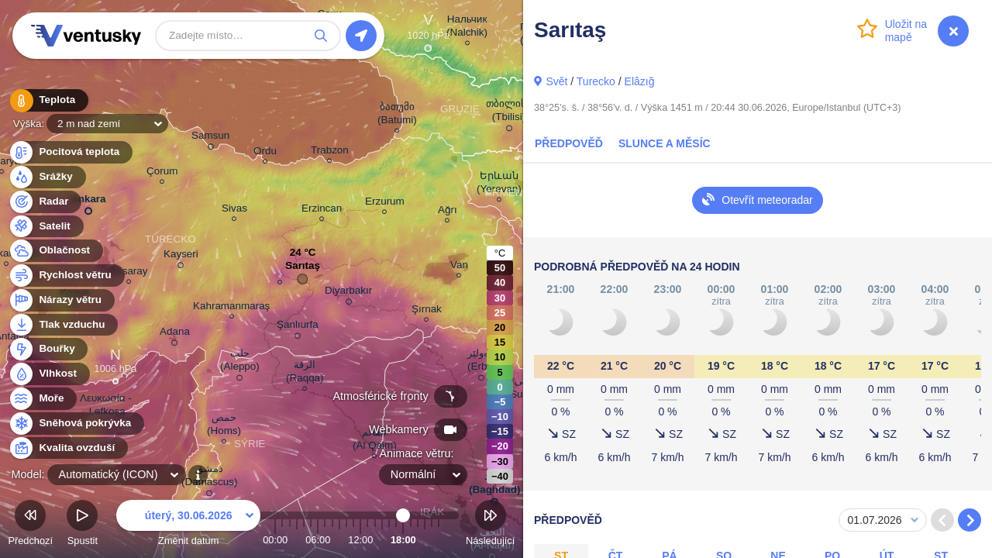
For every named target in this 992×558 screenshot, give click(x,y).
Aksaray (129, 273)
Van (459, 267)
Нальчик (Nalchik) (466, 28)
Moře (42, 399)
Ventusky (84, 35)
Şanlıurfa (298, 327)
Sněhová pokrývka (76, 423)
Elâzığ (640, 81)
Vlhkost (49, 374)
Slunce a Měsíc (664, 143)
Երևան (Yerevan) (499, 184)
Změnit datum (188, 525)
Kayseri (181, 256)
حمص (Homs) (224, 426)
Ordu (265, 153)
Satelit (46, 226)
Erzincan (321, 210)
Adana (175, 334)
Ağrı (447, 212)
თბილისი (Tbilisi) (509, 113)
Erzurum (385, 203)
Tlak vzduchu (63, 325)
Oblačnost (55, 250)
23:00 (438, 540)
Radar (45, 202)
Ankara (88, 202)
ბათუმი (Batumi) (397, 115)
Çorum (161, 173)
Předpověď (569, 143)
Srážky (47, 177)
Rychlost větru (66, 275)
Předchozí (30, 525)
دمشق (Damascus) (209, 478)
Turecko (596, 81)
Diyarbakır (348, 292)
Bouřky (48, 349)
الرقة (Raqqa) (305, 373)
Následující (490, 525)
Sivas (234, 210)
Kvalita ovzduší (68, 448)
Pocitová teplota (70, 152)
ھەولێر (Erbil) (481, 362)
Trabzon (330, 152)
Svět (556, 81)
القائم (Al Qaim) (375, 441)
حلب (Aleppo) (240, 362)
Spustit (82, 525)
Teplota (48, 100)
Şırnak (427, 311)
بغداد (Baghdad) (494, 485)
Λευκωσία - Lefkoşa (106, 407)
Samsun (210, 137)
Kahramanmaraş (231, 308)
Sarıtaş (302, 269)
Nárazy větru (61, 300)
